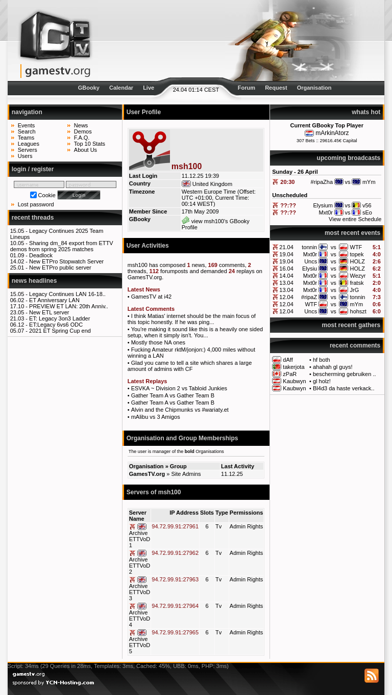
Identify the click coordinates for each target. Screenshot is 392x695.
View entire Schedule (355, 219)
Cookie (47, 195)
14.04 (286, 276)
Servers (27, 150)
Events (26, 125)
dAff (287, 360)
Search (27, 131)
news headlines (34, 280)
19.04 (286, 254)
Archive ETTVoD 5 (140, 645)
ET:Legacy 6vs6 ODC (56, 325)
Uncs (310, 261)
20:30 (287, 182)
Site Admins (186, 474)
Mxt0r (310, 254)
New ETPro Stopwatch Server (66, 261)
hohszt (358, 311)
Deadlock (41, 255)
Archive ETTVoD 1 (140, 539)
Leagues (28, 144)
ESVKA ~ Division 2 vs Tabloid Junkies (179, 388)
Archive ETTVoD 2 (140, 565)
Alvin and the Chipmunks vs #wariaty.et (180, 410)
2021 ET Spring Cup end (60, 331)
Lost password (36, 204)
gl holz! (322, 381)
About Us (85, 150)
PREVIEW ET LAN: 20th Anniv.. (68, 306)
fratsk (357, 283)
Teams (26, 138)
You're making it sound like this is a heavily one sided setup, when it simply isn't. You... (195, 332)
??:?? (288, 205)
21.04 (286, 247)
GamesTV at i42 (151, 296)
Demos (83, 131)
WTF (356, 247)
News (81, 125)
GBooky (89, 88)
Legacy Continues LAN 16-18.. (67, 294)
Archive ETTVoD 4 (140, 618)
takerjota (293, 367)
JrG (354, 290)
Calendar (121, 88)
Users (25, 156)
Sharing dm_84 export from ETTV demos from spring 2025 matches (61, 246)
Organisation (314, 88)
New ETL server (49, 312)
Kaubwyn (294, 381)
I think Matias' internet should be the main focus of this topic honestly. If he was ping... (192, 319)
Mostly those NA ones (158, 342)
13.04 (286, 283)
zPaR (290, 374)
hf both (321, 360)
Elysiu (309, 268)
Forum (246, 88)
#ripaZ (309, 297)
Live (148, 88)
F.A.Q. (82, 138)
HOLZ (357, 261)
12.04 (286, 297)
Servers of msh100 (154, 492)
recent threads (33, 217)
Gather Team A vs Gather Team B (172, 395)
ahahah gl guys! (333, 367)
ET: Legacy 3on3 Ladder (59, 318)
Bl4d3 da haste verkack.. (343, 388)
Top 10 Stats (89, 144)
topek (357, 254)
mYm (356, 304)
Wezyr (358, 276)
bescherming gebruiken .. (344, 374)
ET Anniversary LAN (54, 300)
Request (276, 88)
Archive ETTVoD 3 (140, 592)
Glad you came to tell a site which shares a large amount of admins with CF (190, 366)
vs (333, 247)
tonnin (309, 247)
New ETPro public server (60, 267)
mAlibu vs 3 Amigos (155, 417)
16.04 (286, 268)
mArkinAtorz (332, 133)
